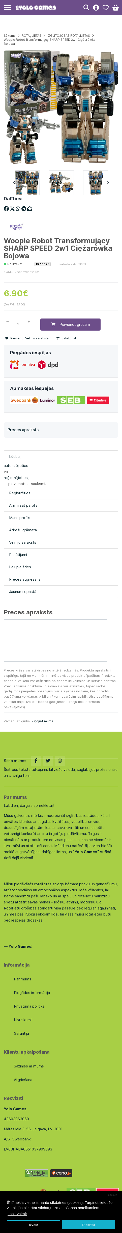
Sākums (10, 35)
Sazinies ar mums (29, 1066)
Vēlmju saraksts (22, 542)
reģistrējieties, (16, 477)
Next (108, 183)
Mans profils (19, 517)
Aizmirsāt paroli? (23, 505)
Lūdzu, (15, 456)
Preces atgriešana (25, 579)
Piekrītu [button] (88, 1225)
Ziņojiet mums (42, 721)
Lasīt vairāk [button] (17, 1214)
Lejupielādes (20, 567)
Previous (14, 183)
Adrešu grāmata (23, 530)
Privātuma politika (29, 1006)
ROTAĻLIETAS (31, 35)
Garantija (21, 1033)
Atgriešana (23, 1079)
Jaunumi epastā (22, 591)
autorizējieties (16, 465)
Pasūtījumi (18, 554)
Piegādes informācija (32, 992)
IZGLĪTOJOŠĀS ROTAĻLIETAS (68, 35)
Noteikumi (23, 1019)
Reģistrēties (19, 493)
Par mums (22, 979)
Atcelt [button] (112, 1195)
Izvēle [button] (33, 1225)
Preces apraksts (23, 429)
